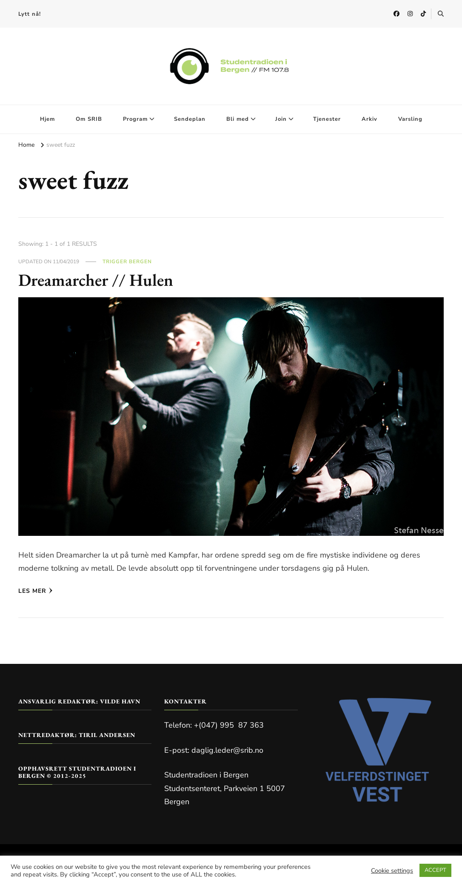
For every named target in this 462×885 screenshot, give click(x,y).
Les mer (35, 591)
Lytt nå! (29, 14)
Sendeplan (189, 119)
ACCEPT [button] (435, 870)
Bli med (237, 119)
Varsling (410, 119)
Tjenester (327, 119)
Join (281, 119)
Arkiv (369, 119)
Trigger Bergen (127, 261)
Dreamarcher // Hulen (96, 280)
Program (135, 119)
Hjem (47, 119)
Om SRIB (89, 119)
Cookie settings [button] (392, 870)
